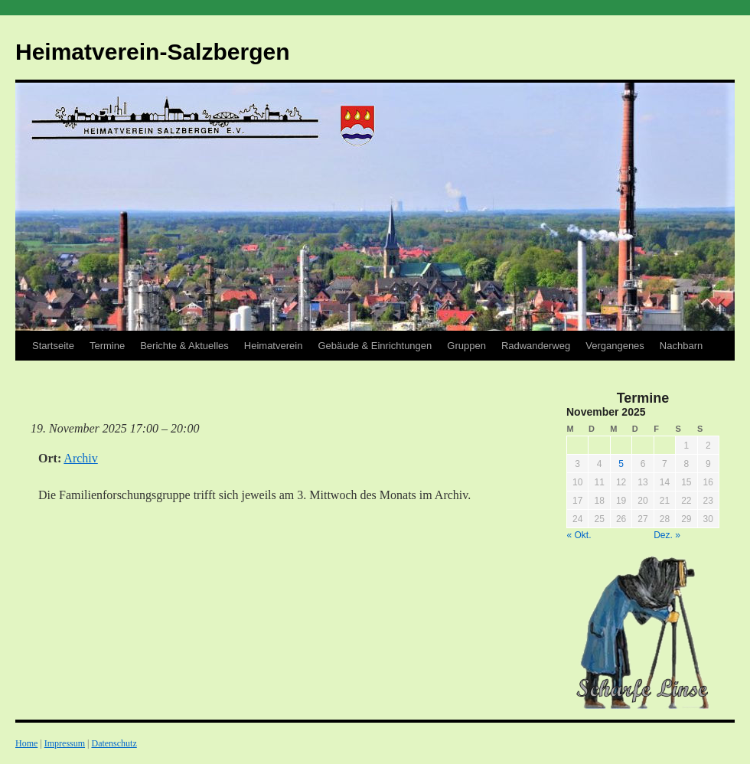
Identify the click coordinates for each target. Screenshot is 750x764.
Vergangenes (614, 345)
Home (26, 743)
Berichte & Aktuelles (184, 345)
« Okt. (579, 535)
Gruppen (466, 345)
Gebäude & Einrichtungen (375, 345)
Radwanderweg (535, 345)
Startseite (53, 345)
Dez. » (667, 535)
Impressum (64, 743)
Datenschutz (113, 743)
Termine (107, 345)
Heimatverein (273, 345)
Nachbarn (681, 345)
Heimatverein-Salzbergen (152, 51)
